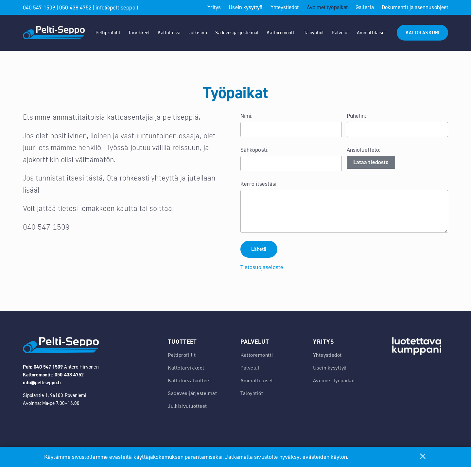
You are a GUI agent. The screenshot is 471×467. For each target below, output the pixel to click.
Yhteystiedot (284, 7)
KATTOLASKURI (422, 32)
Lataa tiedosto (371, 162)
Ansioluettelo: (363, 150)
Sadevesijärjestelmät (237, 32)
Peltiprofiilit (108, 32)
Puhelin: (356, 116)
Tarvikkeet (139, 32)
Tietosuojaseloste (261, 267)
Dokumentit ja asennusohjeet (415, 7)
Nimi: (246, 116)
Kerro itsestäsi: (259, 184)
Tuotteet (182, 342)
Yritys (214, 7)
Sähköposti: (254, 150)
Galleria (365, 7)
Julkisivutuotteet (187, 406)
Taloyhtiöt (314, 32)
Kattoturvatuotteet (189, 381)
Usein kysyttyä (245, 7)
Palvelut (340, 32)
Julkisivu (197, 32)
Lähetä (259, 249)
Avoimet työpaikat (327, 7)
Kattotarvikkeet (186, 368)
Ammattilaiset (371, 32)
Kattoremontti (281, 32)
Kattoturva (169, 32)
